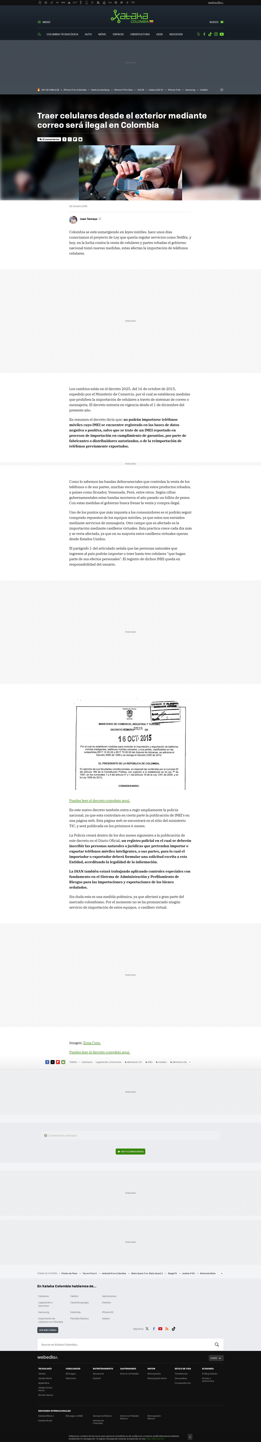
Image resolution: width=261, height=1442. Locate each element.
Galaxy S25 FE (156, 89)
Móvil (102, 34)
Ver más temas (47, 1330)
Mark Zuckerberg (100, 89)
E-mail (80, 139)
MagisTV (172, 1273)
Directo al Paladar (129, 1373)
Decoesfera (181, 1378)
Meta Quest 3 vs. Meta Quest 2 (147, 1273)
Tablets (74, 1296)
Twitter (198, 34)
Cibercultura (140, 34)
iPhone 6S (107, 1312)
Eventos (106, 1302)
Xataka (42, 1373)
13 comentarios (50, 139)
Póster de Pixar (69, 1273)
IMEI (150, 1062)
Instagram (216, 34)
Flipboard (75, 139)
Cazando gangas (79, 1302)
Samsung (190, 89)
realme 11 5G (188, 1273)
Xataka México (46, 1415)
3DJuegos (71, 1373)
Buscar (217, 1345)
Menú (46, 22)
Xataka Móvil (45, 1378)
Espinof (97, 1378)
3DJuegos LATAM (74, 1415)
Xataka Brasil (45, 1420)
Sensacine (98, 1373)
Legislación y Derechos (108, 1062)
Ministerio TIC (134, 1062)
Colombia (75, 1312)
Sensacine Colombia (98, 1422)
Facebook (204, 34)
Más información (155, 1438)
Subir (214, 1358)
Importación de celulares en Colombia (50, 1320)
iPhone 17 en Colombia (75, 89)
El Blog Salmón (209, 1373)
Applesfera (43, 1382)
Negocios (176, 34)
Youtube (222, 34)
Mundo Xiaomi (45, 1394)
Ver (132, 1151)
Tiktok (210, 34)
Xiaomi (106, 1318)
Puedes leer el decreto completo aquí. (99, 800)
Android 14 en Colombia (114, 1273)
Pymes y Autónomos (208, 1379)
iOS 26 (141, 89)
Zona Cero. (92, 1042)
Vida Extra (71, 1378)
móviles (162, 1062)
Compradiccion (183, 1382)
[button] (90, 219)
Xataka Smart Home (45, 1389)
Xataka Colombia (130, 17)
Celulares (87, 1062)
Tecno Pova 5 (90, 1273)
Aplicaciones (109, 1296)
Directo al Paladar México (129, 1417)
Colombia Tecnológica (62, 34)
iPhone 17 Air (174, 89)
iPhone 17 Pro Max (123, 89)
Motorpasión (154, 1373)
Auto (88, 34)
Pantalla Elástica (79, 1318)
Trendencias (181, 1373)
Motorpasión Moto (157, 1378)
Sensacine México (102, 1415)
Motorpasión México (154, 1417)
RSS (167, 1328)
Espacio (118, 34)
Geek (159, 34)
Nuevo (214, 22)
